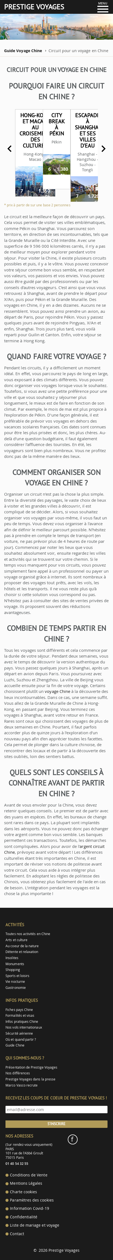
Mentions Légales (26, 1183)
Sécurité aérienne (19, 1033)
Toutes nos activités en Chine (27, 933)
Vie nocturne (15, 981)
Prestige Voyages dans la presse (30, 1079)
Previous (9, 148)
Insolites (11, 957)
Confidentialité (23, 1216)
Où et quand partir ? (20, 1039)
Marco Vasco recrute (21, 1085)
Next (103, 148)
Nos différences (17, 1073)
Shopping (12, 969)
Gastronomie (15, 987)
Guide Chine (14, 1045)
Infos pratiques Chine (21, 1021)
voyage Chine (57, 691)
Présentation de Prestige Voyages (31, 1067)
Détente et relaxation (21, 951)
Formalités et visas (19, 1015)
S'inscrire (56, 1123)
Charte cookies (23, 1191)
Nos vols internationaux (23, 1027)
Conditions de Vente (28, 1175)
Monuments (14, 964)
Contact (17, 1233)
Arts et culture (16, 940)
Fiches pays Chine (19, 1009)
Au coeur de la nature (22, 946)
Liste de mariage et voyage (34, 1225)
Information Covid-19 (29, 1208)
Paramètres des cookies (31, 1200)
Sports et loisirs (17, 975)
